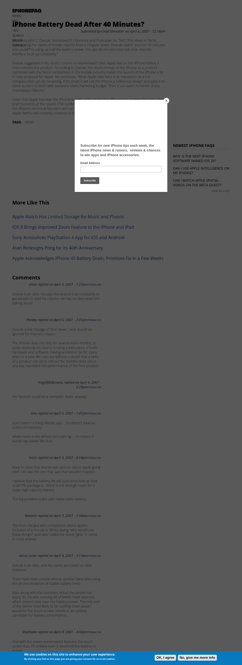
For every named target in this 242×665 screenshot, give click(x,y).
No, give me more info (197, 658)
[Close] (166, 101)
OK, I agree (165, 658)
